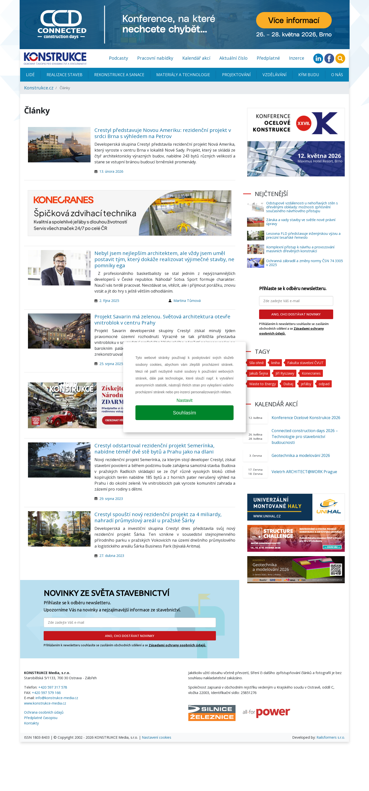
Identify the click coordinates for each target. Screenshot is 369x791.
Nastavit (184, 400)
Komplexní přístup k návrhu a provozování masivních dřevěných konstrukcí (300, 249)
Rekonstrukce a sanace (119, 74)
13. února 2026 (111, 171)
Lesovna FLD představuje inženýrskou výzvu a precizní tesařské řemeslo (303, 235)
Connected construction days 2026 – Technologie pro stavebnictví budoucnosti (305, 436)
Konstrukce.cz (38, 88)
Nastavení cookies (156, 737)
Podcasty (118, 58)
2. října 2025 (109, 300)
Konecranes (311, 373)
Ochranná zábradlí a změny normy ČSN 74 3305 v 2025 (304, 262)
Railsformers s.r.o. (330, 737)
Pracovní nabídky (155, 58)
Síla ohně (256, 362)
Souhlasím (184, 412)
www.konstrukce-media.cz (45, 703)
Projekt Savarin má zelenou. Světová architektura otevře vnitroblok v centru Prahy (162, 319)
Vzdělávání (275, 74)
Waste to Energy (262, 383)
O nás (337, 74)
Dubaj (289, 383)
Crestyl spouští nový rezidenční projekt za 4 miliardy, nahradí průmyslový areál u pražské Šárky (158, 517)
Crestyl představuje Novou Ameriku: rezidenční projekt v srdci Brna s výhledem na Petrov (162, 133)
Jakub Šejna (258, 373)
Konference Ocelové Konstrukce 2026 (306, 417)
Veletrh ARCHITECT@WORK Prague (304, 471)
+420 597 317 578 (52, 687)
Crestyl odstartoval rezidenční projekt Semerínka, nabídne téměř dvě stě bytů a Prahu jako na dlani (154, 448)
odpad (324, 383)
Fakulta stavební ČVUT (305, 362)
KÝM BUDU (308, 74)
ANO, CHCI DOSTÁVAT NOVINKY (129, 636)
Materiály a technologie (183, 74)
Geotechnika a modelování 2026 (301, 455)
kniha (275, 362)
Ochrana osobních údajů (44, 712)
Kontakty (31, 723)
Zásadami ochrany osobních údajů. (177, 645)
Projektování (236, 74)
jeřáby (306, 383)
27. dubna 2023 (111, 555)
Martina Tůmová (187, 300)
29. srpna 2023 (111, 498)
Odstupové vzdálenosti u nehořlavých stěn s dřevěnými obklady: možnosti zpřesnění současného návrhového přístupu (302, 207)
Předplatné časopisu (40, 717)
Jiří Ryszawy (285, 373)
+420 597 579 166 (46, 692)
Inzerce (296, 58)
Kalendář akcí (196, 58)
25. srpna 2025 (111, 363)
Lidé (30, 74)
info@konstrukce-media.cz (57, 697)
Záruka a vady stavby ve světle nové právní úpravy (300, 221)
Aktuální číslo (233, 58)
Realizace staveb (64, 74)
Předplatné (268, 58)
